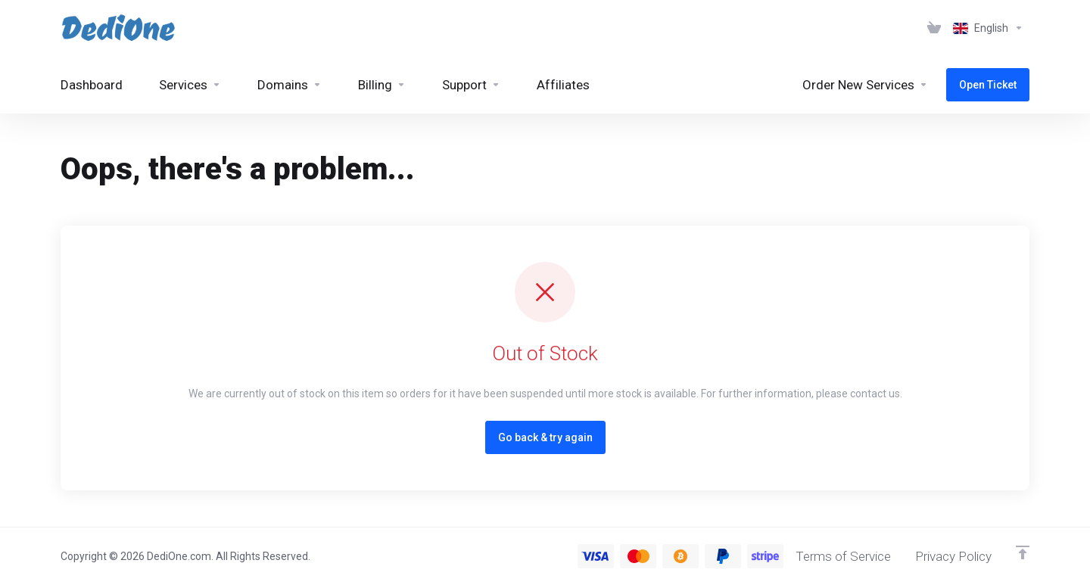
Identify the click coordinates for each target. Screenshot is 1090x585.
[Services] (190, 85)
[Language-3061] (988, 28)
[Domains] (289, 85)
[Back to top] (1023, 552)
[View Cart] (934, 28)
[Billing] (382, 85)
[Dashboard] (91, 85)
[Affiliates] (563, 85)
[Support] (471, 85)
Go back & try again (545, 437)
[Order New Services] (865, 85)
